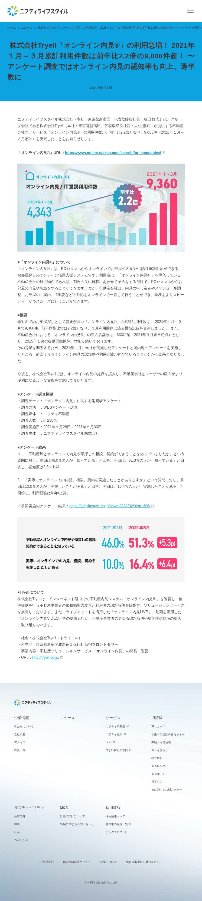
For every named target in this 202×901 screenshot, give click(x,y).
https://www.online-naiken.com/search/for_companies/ (113, 153)
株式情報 (157, 758)
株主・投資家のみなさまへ (168, 734)
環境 (17, 824)
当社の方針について (72, 816)
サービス (113, 718)
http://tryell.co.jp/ (45, 657)
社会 (17, 832)
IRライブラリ (159, 750)
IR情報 (157, 718)
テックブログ (114, 832)
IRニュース (158, 726)
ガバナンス (21, 840)
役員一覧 (19, 750)
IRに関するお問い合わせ (166, 789)
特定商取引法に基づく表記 (143, 862)
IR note (155, 774)
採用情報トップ (115, 816)
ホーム (11, 27)
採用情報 (113, 808)
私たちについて (24, 726)
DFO (108, 742)
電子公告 (157, 781)
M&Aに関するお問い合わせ (77, 824)
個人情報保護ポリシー (77, 862)
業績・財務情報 (161, 742)
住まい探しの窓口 (117, 750)
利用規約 (48, 862)
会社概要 (19, 734)
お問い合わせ (108, 862)
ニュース (26, 27)
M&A (64, 808)
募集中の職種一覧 (117, 824)
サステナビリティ (29, 808)
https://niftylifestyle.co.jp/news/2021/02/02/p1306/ (109, 506)
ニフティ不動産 (115, 726)
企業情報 (21, 718)
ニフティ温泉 (114, 734)
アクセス (19, 742)
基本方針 (19, 816)
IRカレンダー (159, 766)
